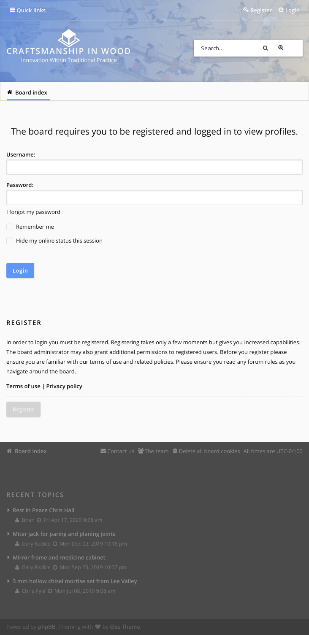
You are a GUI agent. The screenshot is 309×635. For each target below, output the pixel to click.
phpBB (47, 626)
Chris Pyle (30, 590)
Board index (31, 451)
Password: (19, 185)
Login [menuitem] (292, 10)
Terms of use (23, 386)
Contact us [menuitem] (120, 451)
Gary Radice (33, 543)
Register (23, 409)
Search (279, 48)
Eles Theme (125, 626)
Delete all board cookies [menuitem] (209, 451)
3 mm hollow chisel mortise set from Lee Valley (75, 581)
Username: (20, 154)
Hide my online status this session (54, 241)
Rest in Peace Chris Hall (43, 509)
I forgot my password (33, 212)
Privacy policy (64, 386)
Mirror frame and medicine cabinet (59, 557)
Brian (25, 520)
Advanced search (294, 48)
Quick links (31, 10)
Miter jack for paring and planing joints (64, 534)
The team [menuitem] (156, 451)
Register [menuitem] (261, 10)
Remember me (30, 227)
